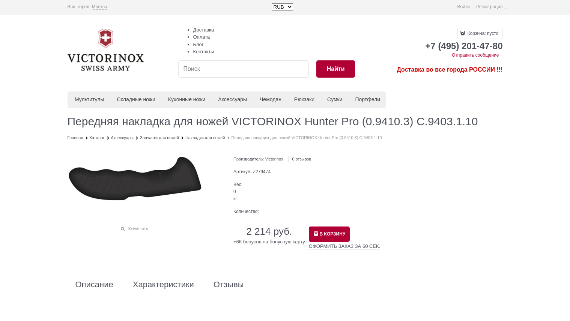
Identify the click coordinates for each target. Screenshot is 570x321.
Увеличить (138, 228)
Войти (463, 6)
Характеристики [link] (163, 284)
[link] (99, 7)
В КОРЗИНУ (333, 234)
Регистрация (489, 6)
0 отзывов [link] (301, 159)
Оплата (201, 37)
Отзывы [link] (229, 284)
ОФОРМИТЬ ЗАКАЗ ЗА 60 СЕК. (344, 246)
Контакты (203, 51)
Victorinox (274, 159)
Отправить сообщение (475, 55)
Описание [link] (94, 284)
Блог (198, 44)
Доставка (203, 30)
